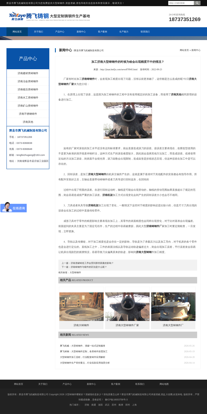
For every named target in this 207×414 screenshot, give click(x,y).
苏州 (114, 404)
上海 (134, 404)
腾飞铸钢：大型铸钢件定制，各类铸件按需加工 (84, 351)
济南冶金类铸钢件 (28, 81)
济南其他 (28, 121)
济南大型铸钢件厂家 (127, 325)
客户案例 (115, 384)
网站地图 (164, 384)
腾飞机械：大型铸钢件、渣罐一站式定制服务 (82, 346)
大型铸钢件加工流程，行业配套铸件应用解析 (82, 357)
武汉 (107, 404)
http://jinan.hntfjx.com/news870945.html (118, 69)
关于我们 (42, 384)
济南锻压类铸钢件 (28, 89)
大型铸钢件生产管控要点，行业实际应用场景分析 (85, 363)
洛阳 (100, 404)
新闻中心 (196, 50)
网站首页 (184, 50)
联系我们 (139, 384)
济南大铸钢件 (81, 325)
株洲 (121, 404)
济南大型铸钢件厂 (173, 325)
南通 (93, 404)
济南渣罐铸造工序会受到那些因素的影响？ (92, 263)
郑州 (127, 404)
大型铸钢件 (59, 3)
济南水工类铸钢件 (28, 97)
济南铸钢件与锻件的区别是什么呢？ (89, 267)
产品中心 (67, 384)
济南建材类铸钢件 (28, 73)
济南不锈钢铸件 (28, 113)
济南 (87, 404)
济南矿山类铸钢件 (28, 105)
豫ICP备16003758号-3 (116, 399)
